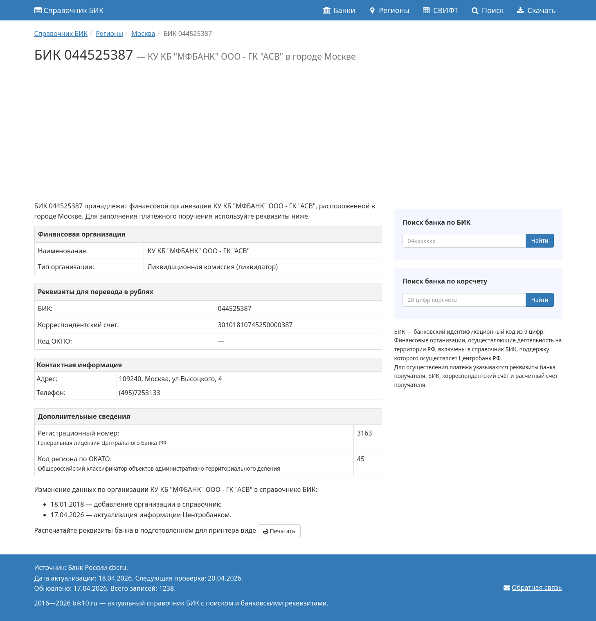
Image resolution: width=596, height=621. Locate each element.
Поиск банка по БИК (437, 222)
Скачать (536, 10)
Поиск (487, 10)
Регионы (388, 10)
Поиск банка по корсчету (445, 281)
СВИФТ (440, 10)
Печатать (279, 531)
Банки (338, 10)
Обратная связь (537, 587)
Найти (539, 240)
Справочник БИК (69, 10)
